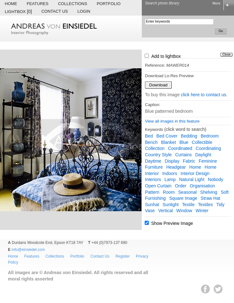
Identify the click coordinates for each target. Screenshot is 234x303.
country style (158, 154)
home (195, 167)
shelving (208, 192)
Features (37, 3)
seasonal (187, 192)
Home (11, 3)
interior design (195, 173)
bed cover (166, 135)
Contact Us (54, 11)
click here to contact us (203, 94)
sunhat (152, 204)
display (172, 161)
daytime (153, 161)
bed (149, 135)
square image (183, 198)
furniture (154, 167)
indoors (169, 173)
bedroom (210, 135)
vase (150, 210)
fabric (189, 161)
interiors (153, 179)
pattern (152, 192)
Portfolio (108, 3)
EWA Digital (11, 295)
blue (183, 142)
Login (84, 11)
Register (122, 256)
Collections (72, 3)
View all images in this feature (172, 121)
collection (154, 148)
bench (151, 142)
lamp (170, 179)
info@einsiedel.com (28, 249)
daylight (203, 154)
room (169, 192)
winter (202, 210)
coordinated (180, 148)
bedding (189, 135)
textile (188, 204)
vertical (165, 210)
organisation (202, 185)
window (184, 210)
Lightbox (18, 11)
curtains (183, 154)
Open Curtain (158, 185)
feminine (208, 161)
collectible (202, 142)
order (180, 185)
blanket (168, 142)
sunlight (170, 204)
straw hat (210, 198)
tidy (220, 204)
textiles (205, 204)
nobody (215, 179)
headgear (176, 167)
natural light (191, 179)
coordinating (208, 148)
